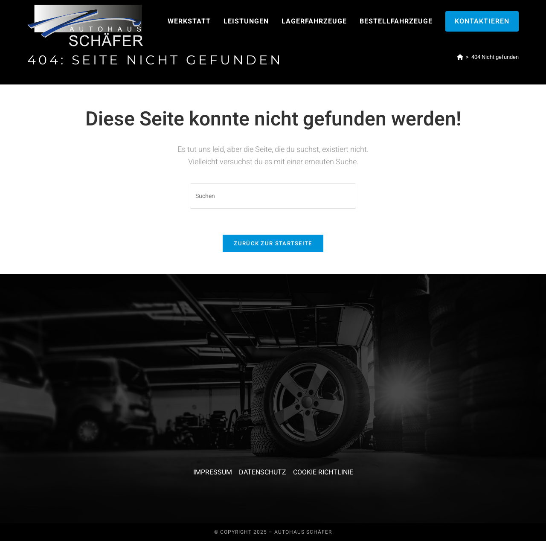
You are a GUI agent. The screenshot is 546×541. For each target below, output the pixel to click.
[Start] (460, 57)
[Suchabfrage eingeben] (273, 196)
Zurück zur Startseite (273, 243)
